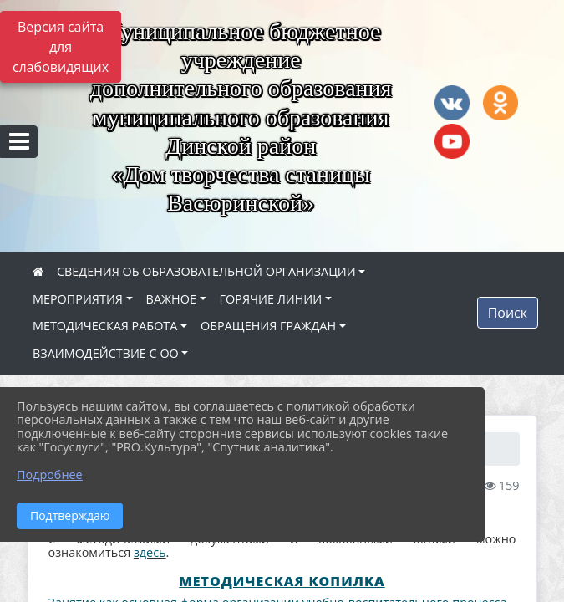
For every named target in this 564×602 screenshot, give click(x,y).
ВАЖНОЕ (171, 299)
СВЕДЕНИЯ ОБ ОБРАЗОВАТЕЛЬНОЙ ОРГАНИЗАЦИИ (206, 271)
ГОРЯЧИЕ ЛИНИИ (271, 299)
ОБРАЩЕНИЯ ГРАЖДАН (268, 326)
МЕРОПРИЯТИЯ (78, 299)
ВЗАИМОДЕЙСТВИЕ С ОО (106, 353)
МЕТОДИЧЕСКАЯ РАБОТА (105, 326)
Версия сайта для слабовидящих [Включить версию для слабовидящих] (61, 47)
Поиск (507, 313)
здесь (150, 552)
